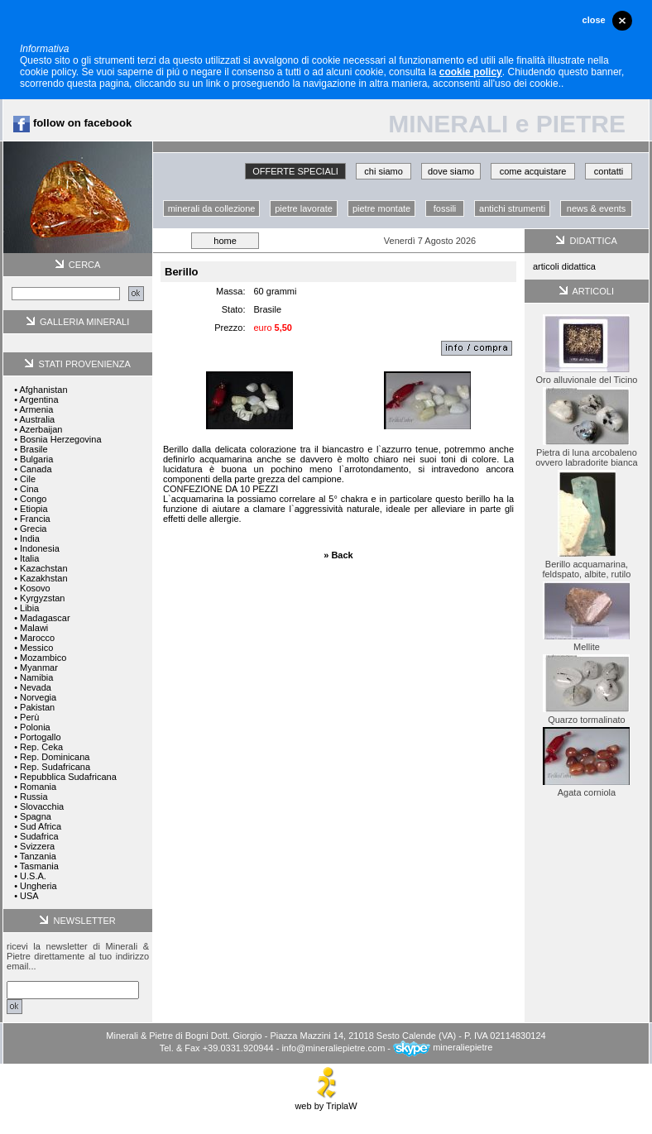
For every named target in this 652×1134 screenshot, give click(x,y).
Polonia (35, 727)
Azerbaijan (40, 429)
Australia (37, 419)
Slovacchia (42, 806)
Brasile (34, 449)
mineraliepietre (442, 1047)
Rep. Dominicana (54, 757)
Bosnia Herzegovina (60, 439)
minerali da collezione (212, 208)
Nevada (35, 687)
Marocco (37, 638)
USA (29, 896)
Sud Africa (40, 826)
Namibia (36, 677)
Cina (29, 489)
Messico (36, 648)
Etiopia (34, 509)
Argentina (38, 399)
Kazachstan (43, 568)
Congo (33, 499)
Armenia (36, 409)
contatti (608, 171)
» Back (338, 555)
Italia (29, 558)
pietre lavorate (304, 208)
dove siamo (451, 171)
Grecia (33, 529)
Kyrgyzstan (42, 598)
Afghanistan (43, 390)
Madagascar (45, 618)
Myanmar (39, 667)
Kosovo (35, 588)
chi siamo (383, 171)
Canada (36, 469)
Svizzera (37, 846)
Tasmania (39, 866)
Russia (34, 796)
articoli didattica (564, 266)
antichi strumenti (512, 208)
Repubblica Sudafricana (68, 777)
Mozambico (43, 658)
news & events (596, 208)
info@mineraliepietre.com (333, 1047)
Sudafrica (39, 836)
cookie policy (470, 72)
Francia (35, 519)
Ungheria (38, 886)
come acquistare (533, 171)
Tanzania (38, 856)
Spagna (35, 816)
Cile (28, 479)
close (594, 20)
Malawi (34, 628)
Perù (29, 717)
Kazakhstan (43, 578)
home (225, 241)
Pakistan (37, 707)
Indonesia (40, 548)
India (30, 538)
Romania (38, 787)
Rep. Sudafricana (55, 767)
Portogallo (40, 737)
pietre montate (381, 208)
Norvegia (38, 697)
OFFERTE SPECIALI (295, 171)
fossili (445, 208)
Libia (29, 608)
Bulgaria (36, 459)
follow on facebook (72, 123)
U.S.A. (33, 876)
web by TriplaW (326, 1102)
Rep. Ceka (41, 747)
